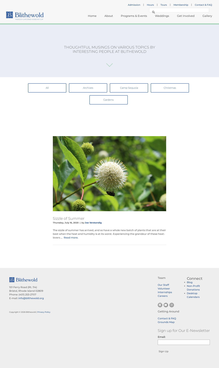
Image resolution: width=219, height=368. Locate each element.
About (108, 16)
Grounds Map (166, 322)
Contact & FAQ (203, 5)
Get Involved (185, 16)
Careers (163, 295)
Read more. (71, 237)
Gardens (108, 99)
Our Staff (163, 284)
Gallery (207, 16)
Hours (150, 5)
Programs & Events (134, 16)
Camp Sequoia (129, 87)
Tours (163, 5)
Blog (190, 282)
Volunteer (164, 288)
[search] (179, 10)
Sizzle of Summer (68, 218)
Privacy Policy (43, 312)
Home (92, 16)
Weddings (162, 16)
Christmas (170, 87)
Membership (181, 5)
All (47, 87)
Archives (88, 87)
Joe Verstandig (93, 222)
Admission (134, 5)
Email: (161, 337)
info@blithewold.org (31, 298)
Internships (165, 292)
